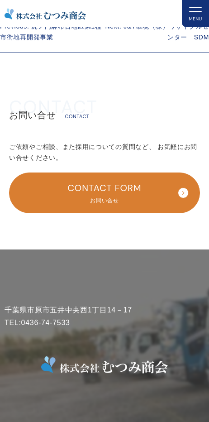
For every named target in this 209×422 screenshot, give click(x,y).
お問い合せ (108, 192)
